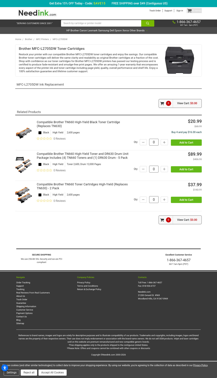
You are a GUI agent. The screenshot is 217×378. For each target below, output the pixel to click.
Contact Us (21, 333)
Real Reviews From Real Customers (33, 310)
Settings (11, 372)
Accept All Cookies (52, 372)
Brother (60, 34)
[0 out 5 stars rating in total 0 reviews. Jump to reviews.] (51, 146)
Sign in (174, 10)
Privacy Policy (83, 299)
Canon (73, 34)
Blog (18, 337)
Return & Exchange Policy (89, 306)
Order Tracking (23, 299)
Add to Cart (186, 154)
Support (162, 10)
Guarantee (21, 320)
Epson (127, 34)
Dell (116, 34)
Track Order (149, 10)
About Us (20, 313)
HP (49, 34)
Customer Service (24, 327)
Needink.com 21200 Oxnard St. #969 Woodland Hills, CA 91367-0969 (153, 312)
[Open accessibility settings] (4, 367)
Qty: (165, 146)
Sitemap (20, 340)
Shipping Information (26, 323)
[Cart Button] (191, 10)
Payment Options (24, 330)
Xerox (139, 34)
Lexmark (87, 34)
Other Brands (157, 34)
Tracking (20, 306)
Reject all (28, 372)
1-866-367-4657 (179, 277)
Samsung (103, 34)
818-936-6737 (149, 303)
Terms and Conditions (87, 303)
